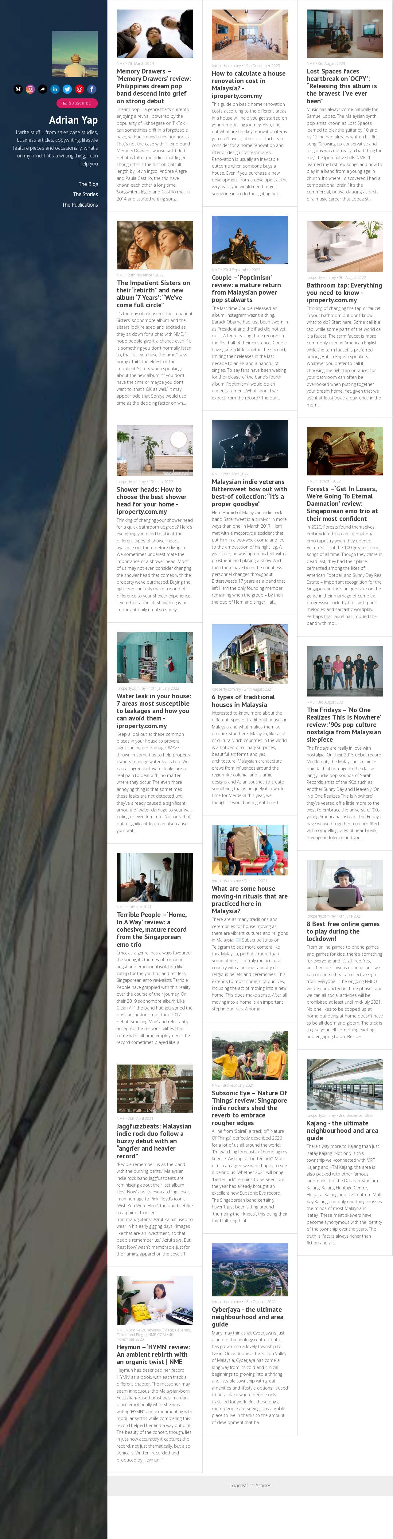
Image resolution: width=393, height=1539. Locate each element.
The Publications (80, 204)
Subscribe (77, 103)
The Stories (85, 194)
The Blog (88, 184)
